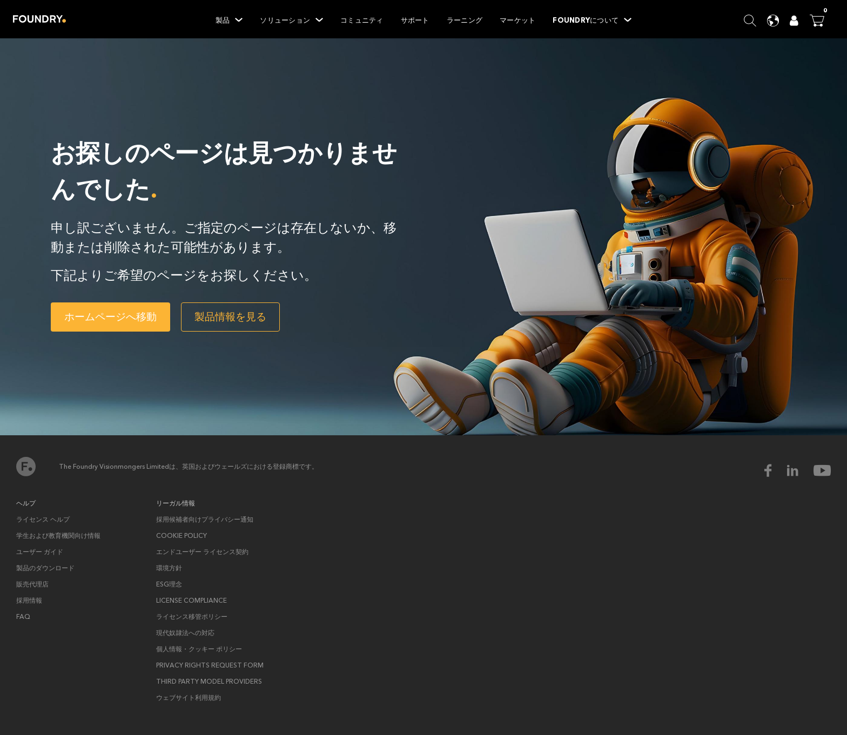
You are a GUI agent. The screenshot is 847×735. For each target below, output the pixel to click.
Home (39, 19)
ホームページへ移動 (110, 317)
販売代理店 (32, 584)
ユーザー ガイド (39, 552)
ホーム (26, 466)
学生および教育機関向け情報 (58, 536)
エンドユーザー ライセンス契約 (202, 552)
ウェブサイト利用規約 (188, 698)
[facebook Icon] (774, 470)
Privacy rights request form (210, 665)
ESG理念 (169, 584)
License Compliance (191, 600)
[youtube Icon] (822, 470)
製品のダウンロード (45, 568)
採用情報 (29, 600)
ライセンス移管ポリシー (191, 617)
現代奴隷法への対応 (185, 633)
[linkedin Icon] (799, 470)
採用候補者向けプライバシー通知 (204, 519)
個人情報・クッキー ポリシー (199, 649)
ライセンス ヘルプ (43, 519)
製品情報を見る (230, 317)
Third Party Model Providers (209, 681)
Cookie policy (181, 536)
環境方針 (169, 568)
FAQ (23, 617)
